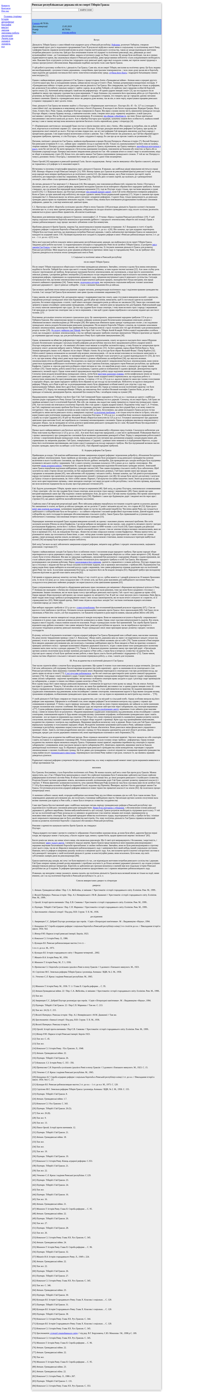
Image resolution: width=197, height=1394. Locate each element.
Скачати (36, 23)
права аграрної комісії (51, 465)
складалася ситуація (89, 282)
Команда (5, 5)
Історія (5, 19)
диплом (5, 30)
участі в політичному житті (106, 709)
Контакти (6, 8)
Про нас (5, 11)
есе (3, 46)
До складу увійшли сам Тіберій (65, 330)
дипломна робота (10, 33)
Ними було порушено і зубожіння (108, 807)
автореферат (7, 22)
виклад (5, 27)
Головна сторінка (12, 16)
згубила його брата (118, 72)
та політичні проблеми (104, 412)
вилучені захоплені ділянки (111, 374)
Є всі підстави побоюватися (78, 673)
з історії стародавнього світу (64, 1333)
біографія (6, 24)
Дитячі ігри (7, 38)
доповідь (6, 44)
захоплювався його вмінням (88, 562)
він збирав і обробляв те (115, 116)
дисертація (7, 35)
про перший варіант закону (98, 191)
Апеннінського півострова (63, 752)
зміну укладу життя (55, 843)
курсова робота (69, 32)
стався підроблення (86, 607)
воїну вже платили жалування (46, 509)
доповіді (5, 41)
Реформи (116, 44)
